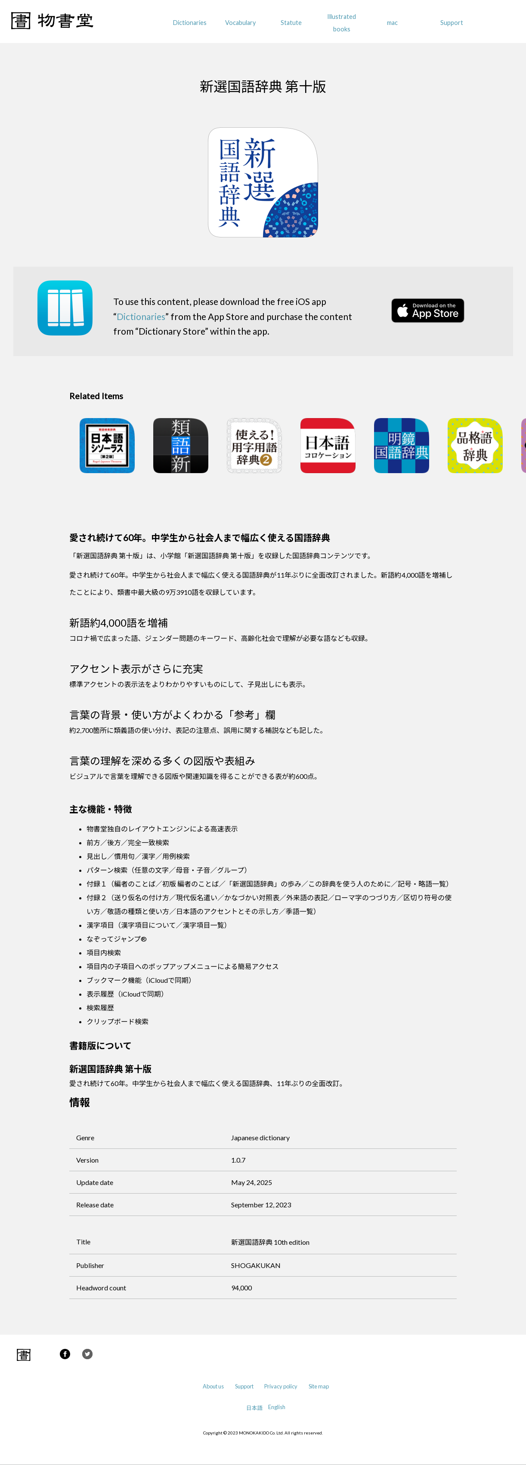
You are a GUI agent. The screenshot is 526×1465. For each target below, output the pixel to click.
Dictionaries (190, 22)
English (276, 1406)
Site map (319, 1386)
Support (451, 22)
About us (213, 1386)
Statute (291, 22)
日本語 (254, 1407)
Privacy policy (280, 1386)
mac (392, 22)
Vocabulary (240, 22)
